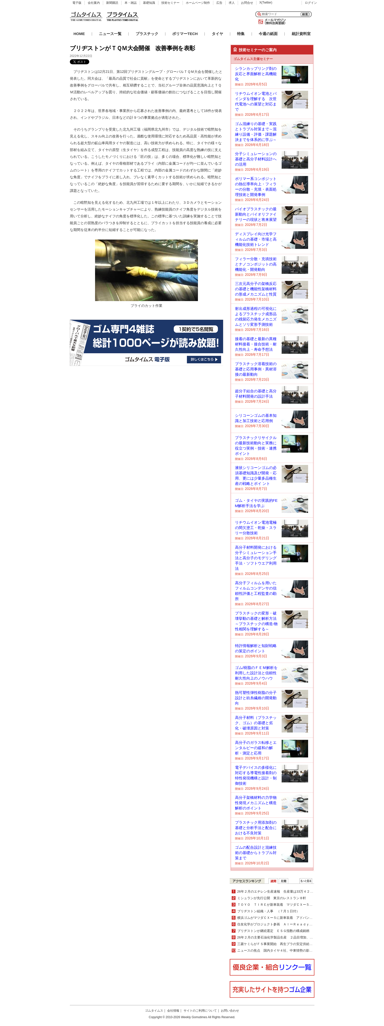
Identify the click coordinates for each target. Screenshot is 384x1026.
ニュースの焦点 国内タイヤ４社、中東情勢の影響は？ (278, 950)
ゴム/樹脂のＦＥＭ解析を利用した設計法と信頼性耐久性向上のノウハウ (256, 672)
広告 (219, 3)
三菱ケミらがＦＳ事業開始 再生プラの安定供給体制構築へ (281, 944)
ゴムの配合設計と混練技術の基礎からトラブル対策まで (256, 852)
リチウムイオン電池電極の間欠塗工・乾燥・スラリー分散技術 (256, 527)
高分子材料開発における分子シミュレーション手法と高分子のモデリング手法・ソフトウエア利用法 (256, 558)
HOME (79, 34)
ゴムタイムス (154, 1010)
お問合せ (247, 3)
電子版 (76, 3)
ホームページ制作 (198, 3)
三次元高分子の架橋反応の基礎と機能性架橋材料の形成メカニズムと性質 (256, 288)
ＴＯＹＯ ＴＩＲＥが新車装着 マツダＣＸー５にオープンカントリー (289, 904)
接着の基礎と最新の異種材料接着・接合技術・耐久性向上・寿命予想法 (256, 344)
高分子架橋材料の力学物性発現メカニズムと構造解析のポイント (256, 802)
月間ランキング (283, 881)
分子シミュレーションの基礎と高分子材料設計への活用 (256, 159)
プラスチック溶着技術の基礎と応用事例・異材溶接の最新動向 (256, 369)
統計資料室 (301, 34)
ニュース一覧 (110, 34)
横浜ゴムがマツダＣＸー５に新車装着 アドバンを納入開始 (281, 918)
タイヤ (217, 34)
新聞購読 (112, 3)
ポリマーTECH (185, 34)
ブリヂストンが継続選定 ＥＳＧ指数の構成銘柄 (273, 931)
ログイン (311, 3)
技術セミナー (170, 3)
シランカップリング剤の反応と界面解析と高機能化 (256, 73)
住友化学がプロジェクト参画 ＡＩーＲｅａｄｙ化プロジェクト (284, 924)
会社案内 (94, 3)
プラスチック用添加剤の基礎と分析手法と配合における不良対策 (256, 827)
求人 (232, 3)
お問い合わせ (230, 1010)
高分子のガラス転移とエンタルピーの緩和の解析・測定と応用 (256, 747)
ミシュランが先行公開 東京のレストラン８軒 (271, 898)
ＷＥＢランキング (306, 881)
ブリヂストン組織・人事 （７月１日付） (268, 911)
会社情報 (173, 1010)
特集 (241, 34)
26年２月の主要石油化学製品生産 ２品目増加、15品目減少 (282, 937)
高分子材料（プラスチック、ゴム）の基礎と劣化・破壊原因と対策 (256, 722)
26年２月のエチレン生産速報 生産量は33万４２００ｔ (278, 891)
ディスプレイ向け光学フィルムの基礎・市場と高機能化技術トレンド (256, 239)
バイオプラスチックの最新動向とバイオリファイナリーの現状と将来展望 (256, 214)
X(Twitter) (265, 2)
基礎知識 (149, 3)
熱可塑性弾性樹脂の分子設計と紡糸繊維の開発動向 (256, 697)
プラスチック (147, 34)
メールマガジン (271, 21)
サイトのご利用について (200, 1010)
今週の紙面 (268, 34)
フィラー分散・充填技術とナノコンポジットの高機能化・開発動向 (256, 264)
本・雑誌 (131, 3)
